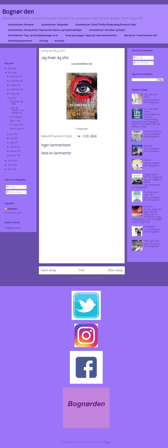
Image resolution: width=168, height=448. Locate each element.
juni (12, 134)
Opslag (10, 187)
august (13, 93)
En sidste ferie (16, 124)
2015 (10, 165)
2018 (10, 68)
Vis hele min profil (13, 213)
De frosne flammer (153, 131)
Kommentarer (14, 192)
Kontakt (59, 40)
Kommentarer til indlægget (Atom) (88, 278)
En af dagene (16, 117)
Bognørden (18, 11)
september (15, 89)
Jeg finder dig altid (16, 103)
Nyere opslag (48, 270)
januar (13, 155)
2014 (10, 169)
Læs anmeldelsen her (81, 64)
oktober (14, 85)
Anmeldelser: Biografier (54, 24)
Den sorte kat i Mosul (151, 96)
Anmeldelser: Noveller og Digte (107, 29)
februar (14, 151)
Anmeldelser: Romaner (21, 24)
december (15, 76)
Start (82, 270)
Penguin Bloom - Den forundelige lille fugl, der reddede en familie (153, 178)
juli (12, 98)
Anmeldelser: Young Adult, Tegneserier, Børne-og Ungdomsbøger (45, 29)
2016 (10, 160)
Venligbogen (149, 226)
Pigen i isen (15, 121)
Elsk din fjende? (17, 128)
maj (12, 138)
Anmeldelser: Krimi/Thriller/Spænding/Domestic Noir (106, 24)
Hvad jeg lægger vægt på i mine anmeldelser (91, 35)
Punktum (148, 206)
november (15, 81)
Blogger (107, 442)
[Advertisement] (82, 243)
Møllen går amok (151, 241)
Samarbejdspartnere (20, 40)
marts (13, 147)
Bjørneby (148, 146)
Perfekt (147, 160)
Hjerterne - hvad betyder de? (140, 35)
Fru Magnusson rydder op (151, 193)
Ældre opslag (115, 270)
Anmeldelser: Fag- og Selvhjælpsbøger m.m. (33, 35)
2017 (10, 72)
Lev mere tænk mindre (151, 110)
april (12, 142)
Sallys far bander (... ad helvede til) (16, 111)
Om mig (43, 40)
